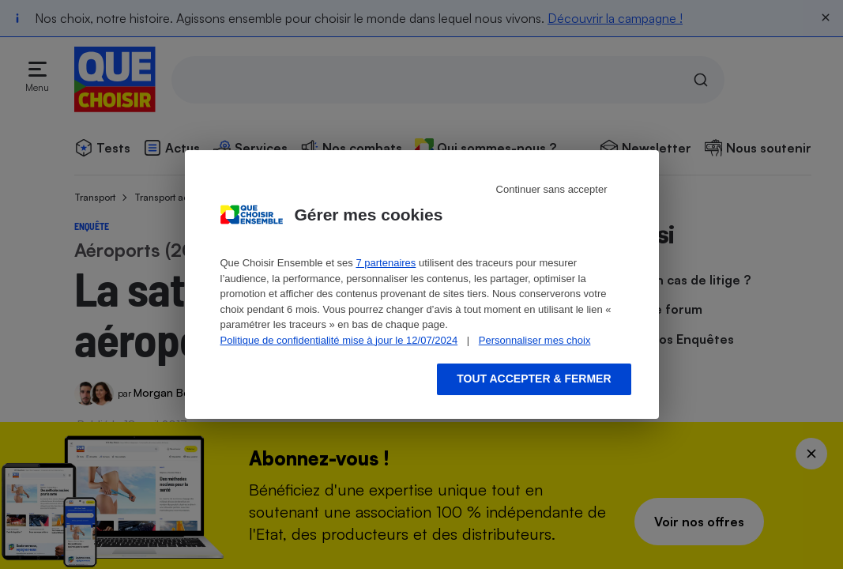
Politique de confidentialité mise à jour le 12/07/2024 (339, 340)
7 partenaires (386, 263)
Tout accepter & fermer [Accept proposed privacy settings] (534, 378)
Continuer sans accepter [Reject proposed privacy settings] (552, 189)
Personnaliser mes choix (535, 340)
